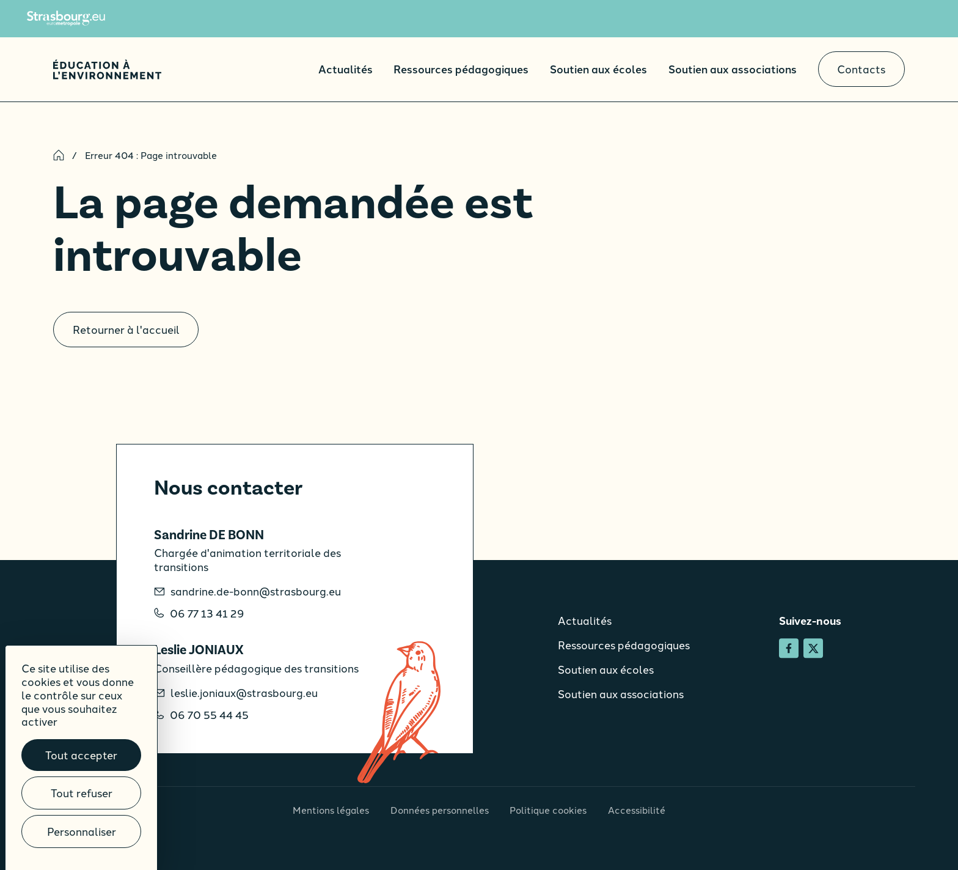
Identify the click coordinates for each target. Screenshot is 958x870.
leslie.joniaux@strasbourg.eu (244, 693)
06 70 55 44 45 (209, 715)
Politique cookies (548, 809)
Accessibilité (636, 809)
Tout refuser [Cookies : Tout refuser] (81, 792)
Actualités (345, 68)
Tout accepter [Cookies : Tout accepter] (81, 754)
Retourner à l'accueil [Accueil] (126, 329)
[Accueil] (107, 69)
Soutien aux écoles (598, 68)
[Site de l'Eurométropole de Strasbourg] (66, 18)
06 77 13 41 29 (207, 613)
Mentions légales (331, 809)
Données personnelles (439, 809)
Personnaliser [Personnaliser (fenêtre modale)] (81, 831)
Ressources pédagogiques (460, 68)
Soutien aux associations (732, 68)
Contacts (861, 68)
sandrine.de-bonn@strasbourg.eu (255, 591)
